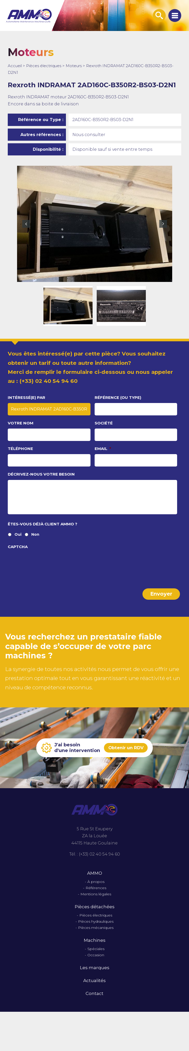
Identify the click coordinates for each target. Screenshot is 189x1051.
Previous (26, 224)
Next (163, 224)
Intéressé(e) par (26, 397)
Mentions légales (95, 899)
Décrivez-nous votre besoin (41, 474)
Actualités (94, 985)
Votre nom (20, 423)
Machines (94, 944)
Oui (17, 541)
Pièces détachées (95, 911)
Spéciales (95, 953)
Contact (94, 998)
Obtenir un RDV (126, 752)
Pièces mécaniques (96, 932)
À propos (95, 886)
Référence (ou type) (118, 397)
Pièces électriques (43, 65)
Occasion (95, 960)
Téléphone (20, 448)
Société (104, 423)
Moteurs (74, 65)
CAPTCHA (18, 553)
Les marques (94, 972)
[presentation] (47, 569)
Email (103, 448)
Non (35, 541)
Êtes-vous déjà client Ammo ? (42, 530)
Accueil (15, 65)
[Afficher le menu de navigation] (174, 15)
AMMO (94, 877)
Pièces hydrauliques (96, 926)
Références (96, 892)
